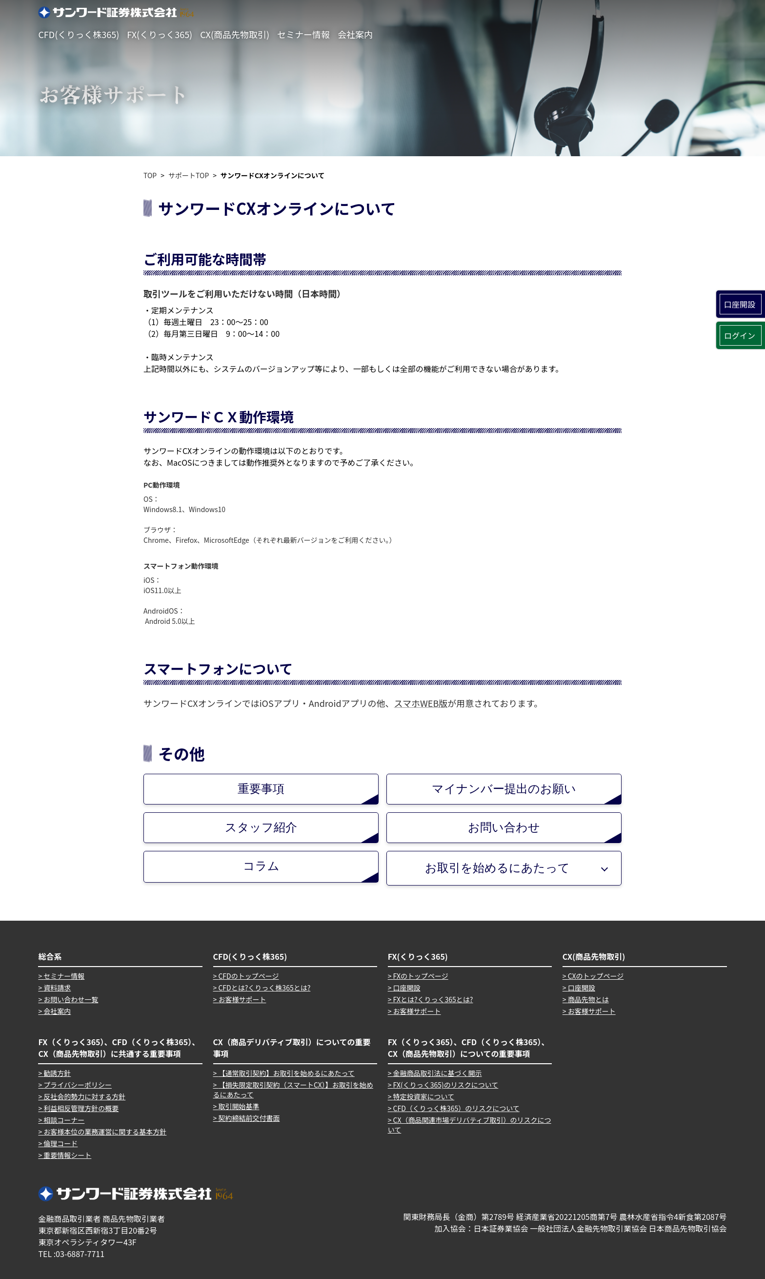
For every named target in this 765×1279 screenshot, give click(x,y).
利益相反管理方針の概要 (81, 1108)
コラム (311, 870)
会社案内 (355, 34)
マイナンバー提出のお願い (526, 793)
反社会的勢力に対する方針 (84, 1096)
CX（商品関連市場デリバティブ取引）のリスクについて (469, 1125)
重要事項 (308, 793)
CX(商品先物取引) (234, 34)
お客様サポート (242, 999)
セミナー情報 (303, 34)
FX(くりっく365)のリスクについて (446, 1085)
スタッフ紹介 (301, 832)
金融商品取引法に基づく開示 (437, 1073)
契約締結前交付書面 (249, 1118)
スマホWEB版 (421, 703)
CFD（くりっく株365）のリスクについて (456, 1108)
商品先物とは (588, 999)
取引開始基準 (238, 1106)
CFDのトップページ (248, 976)
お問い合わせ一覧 (70, 999)
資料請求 (57, 987)
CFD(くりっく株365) (78, 34)
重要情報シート (67, 1155)
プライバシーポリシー (77, 1085)
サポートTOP (188, 175)
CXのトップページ (596, 976)
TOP (150, 175)
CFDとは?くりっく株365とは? (264, 987)
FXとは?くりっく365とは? (433, 999)
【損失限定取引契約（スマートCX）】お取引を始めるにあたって (293, 1089)
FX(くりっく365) (159, 34)
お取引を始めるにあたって (497, 867)
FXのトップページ (420, 976)
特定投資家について (424, 1096)
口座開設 (739, 304)
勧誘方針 (57, 1073)
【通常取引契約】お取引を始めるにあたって (286, 1073)
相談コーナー (63, 1120)
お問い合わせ (544, 832)
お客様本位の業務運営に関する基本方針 (104, 1131)
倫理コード (60, 1143)
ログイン (739, 335)
